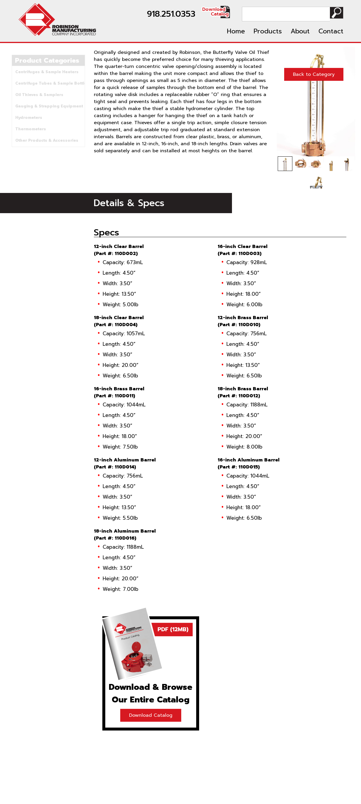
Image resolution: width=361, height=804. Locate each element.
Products (268, 31)
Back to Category (314, 74)
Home (236, 31)
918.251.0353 (169, 14)
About (300, 31)
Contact (330, 31)
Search (335, 14)
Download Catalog (150, 715)
